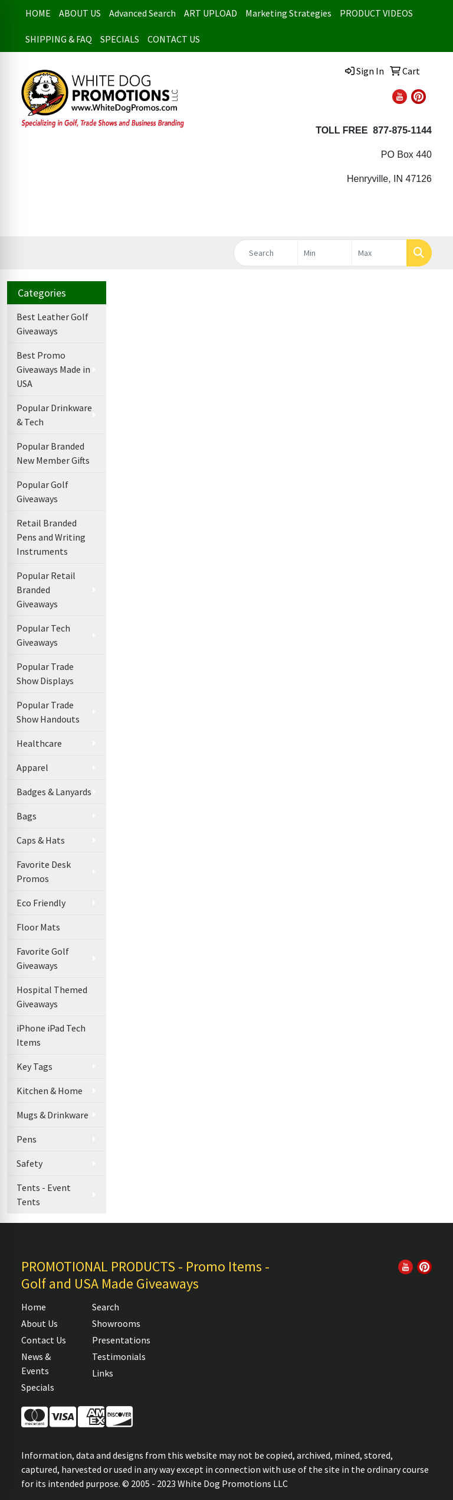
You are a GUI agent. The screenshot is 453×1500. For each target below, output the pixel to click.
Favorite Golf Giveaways (43, 958)
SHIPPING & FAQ (58, 39)
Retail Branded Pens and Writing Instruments (51, 537)
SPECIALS (119, 39)
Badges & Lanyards (54, 792)
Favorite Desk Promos (44, 871)
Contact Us (43, 1340)
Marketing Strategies (288, 13)
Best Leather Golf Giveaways (52, 324)
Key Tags (34, 1066)
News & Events (36, 1364)
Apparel (32, 767)
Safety (29, 1163)
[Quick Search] (266, 252)
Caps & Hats (41, 840)
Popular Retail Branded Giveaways (46, 590)
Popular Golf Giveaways (42, 492)
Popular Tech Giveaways (43, 635)
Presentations (120, 1340)
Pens (27, 1139)
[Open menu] (429, 218)
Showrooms (116, 1323)
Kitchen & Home (50, 1090)
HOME (38, 13)
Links (102, 1373)
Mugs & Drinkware (52, 1115)
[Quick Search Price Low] (325, 252)
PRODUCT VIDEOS (376, 13)
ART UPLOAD (210, 13)
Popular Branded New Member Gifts (53, 453)
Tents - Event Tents (44, 1195)
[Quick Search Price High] (379, 252)
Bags (27, 816)
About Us (39, 1323)
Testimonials (119, 1356)
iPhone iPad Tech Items (51, 1035)
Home (33, 1307)
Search (105, 1307)
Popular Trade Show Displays (45, 673)
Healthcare (39, 743)
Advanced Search (142, 13)
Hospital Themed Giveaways (52, 997)
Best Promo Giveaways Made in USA (53, 369)
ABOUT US (80, 13)
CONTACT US (173, 39)
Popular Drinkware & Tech (54, 415)
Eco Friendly (41, 903)
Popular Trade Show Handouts (48, 712)
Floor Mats (38, 927)
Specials (37, 1387)
